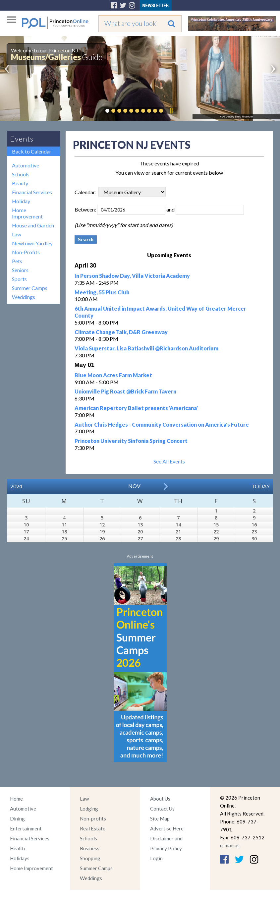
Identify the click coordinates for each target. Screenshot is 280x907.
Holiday (21, 201)
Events (21, 138)
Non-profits (93, 818)
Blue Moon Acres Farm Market (113, 375)
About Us (160, 799)
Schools (20, 174)
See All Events (169, 461)
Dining (17, 818)
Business (89, 848)
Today (261, 486)
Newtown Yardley (32, 243)
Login (156, 858)
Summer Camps (29, 288)
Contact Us (162, 809)
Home (16, 799)
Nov (134, 486)
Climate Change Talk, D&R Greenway (121, 332)
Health (17, 848)
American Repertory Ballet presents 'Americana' (136, 408)
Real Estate (92, 828)
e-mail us (230, 845)
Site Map (160, 818)
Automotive (25, 165)
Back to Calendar (31, 151)
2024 (16, 486)
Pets (17, 261)
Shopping (90, 858)
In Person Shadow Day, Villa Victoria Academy (132, 275)
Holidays (19, 858)
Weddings (23, 297)
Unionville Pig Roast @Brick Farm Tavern (125, 391)
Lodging (89, 809)
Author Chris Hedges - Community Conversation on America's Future (162, 424)
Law (16, 234)
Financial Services (32, 192)
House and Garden (33, 225)
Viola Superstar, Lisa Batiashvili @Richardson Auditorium (146, 348)
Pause (171, 111)
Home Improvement (27, 213)
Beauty (20, 183)
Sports (19, 279)
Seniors (20, 270)
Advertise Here (167, 828)
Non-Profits (26, 252)
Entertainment (26, 828)
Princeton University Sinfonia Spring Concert (131, 441)
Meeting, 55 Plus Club (102, 292)
